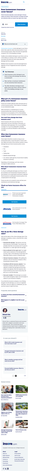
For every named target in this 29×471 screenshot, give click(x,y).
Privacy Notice (18, 453)
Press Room (5, 463)
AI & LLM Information (7, 465)
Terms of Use (17, 455)
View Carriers (21, 24)
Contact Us (5, 459)
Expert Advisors (6, 455)
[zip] (7, 24)
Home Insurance (5, 6)
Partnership (5, 461)
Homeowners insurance (7, 48)
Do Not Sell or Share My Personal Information (20, 460)
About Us (5, 453)
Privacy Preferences (19, 457)
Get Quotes (14, 202)
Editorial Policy (6, 457)
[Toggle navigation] (27, 2)
